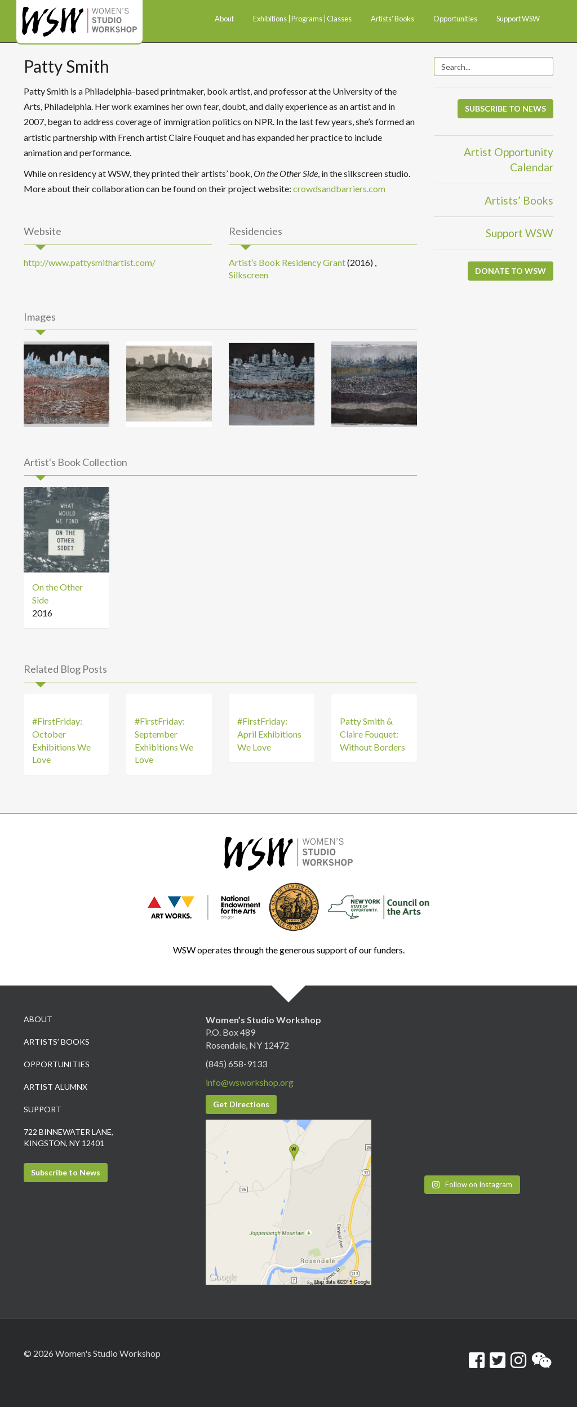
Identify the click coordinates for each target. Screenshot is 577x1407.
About (38, 1019)
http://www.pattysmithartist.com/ (90, 262)
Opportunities (57, 1064)
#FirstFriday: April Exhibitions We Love (269, 734)
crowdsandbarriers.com (339, 188)
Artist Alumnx (55, 1086)
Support (42, 1109)
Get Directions (241, 1104)
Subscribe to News (65, 1172)
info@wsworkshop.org (250, 1082)
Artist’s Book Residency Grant (287, 262)
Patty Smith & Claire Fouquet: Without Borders (372, 734)
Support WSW (519, 233)
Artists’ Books (519, 200)
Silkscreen (248, 274)
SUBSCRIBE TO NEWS (505, 108)
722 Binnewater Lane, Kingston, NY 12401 (68, 1137)
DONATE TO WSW (510, 271)
